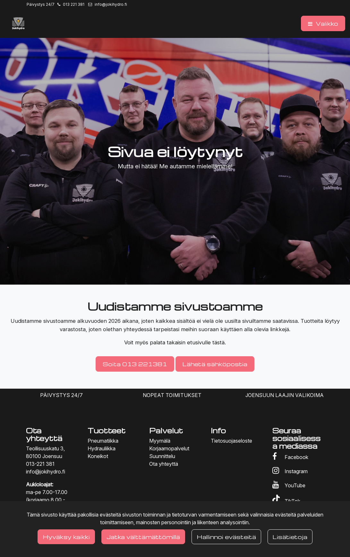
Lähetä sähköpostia (215, 363)
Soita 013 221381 (135, 363)
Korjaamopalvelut (169, 448)
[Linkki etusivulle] (18, 23)
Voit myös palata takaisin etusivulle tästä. (175, 342)
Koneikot (98, 456)
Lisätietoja (290, 536)
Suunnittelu (162, 456)
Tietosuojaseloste (231, 441)
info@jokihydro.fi (111, 4)
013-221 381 (40, 464)
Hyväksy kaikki (66, 536)
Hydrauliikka (101, 448)
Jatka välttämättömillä (143, 536)
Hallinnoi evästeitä (226, 536)
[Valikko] (323, 23)
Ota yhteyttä (163, 464)
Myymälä (159, 441)
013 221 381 (73, 4)
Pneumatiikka (103, 441)
